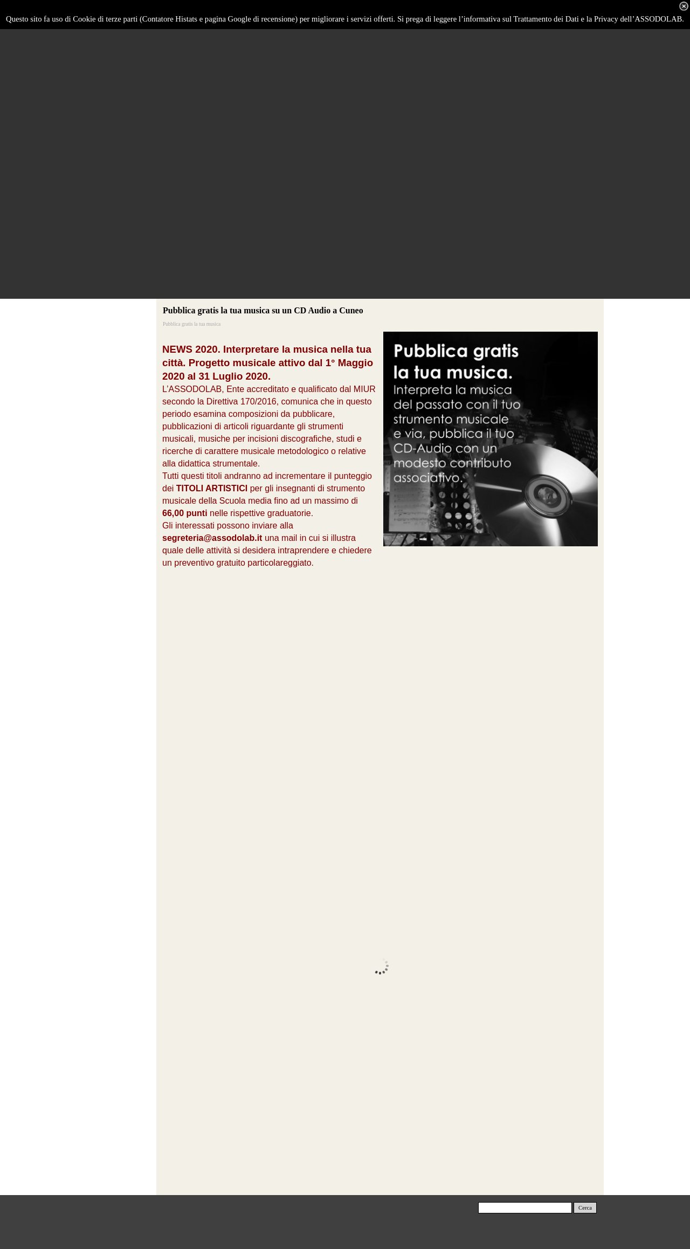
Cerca (585, 1208)
